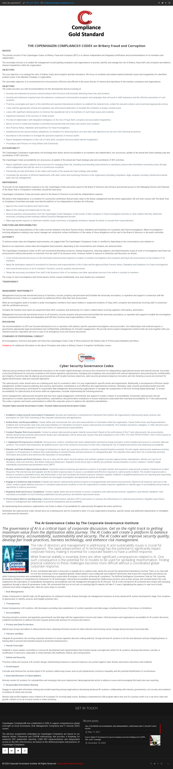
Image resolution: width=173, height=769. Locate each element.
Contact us (7, 345)
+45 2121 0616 (32, 3)
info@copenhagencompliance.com (58, 3)
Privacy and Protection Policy (70, 763)
